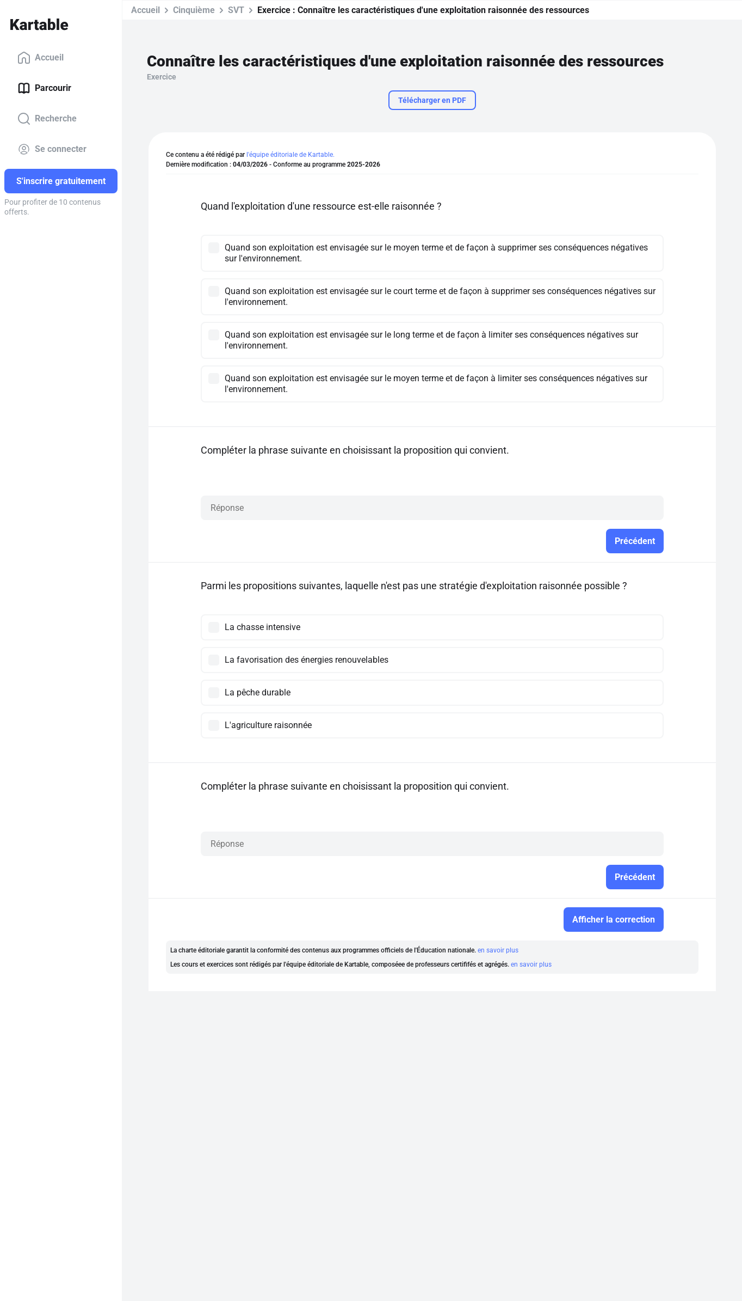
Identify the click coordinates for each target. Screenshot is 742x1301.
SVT (236, 10)
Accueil (40, 57)
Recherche (47, 118)
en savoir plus (498, 950)
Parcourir (44, 88)
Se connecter (51, 149)
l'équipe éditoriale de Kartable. (290, 154)
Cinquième (194, 10)
